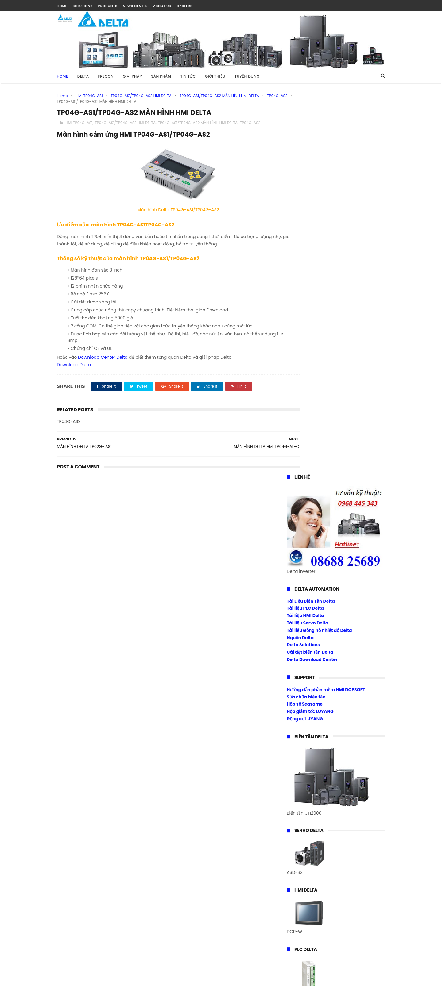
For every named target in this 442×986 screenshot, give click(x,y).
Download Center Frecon (314, 690)
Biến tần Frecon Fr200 (310, 661)
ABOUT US (162, 5)
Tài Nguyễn (68, 978)
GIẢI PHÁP (132, 76)
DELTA (83, 76)
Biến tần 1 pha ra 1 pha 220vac (319, 668)
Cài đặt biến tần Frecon (312, 683)
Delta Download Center (312, 280)
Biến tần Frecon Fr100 (309, 654)
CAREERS (184, 5)
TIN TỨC (188, 76)
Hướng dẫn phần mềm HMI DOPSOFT (326, 310)
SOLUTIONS (83, 5)
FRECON (106, 76)
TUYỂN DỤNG (247, 76)
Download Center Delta (103, 358)
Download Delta (74, 365)
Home (62, 76)
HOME (62, 5)
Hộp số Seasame (305, 325)
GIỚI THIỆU (215, 76)
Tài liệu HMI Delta (305, 236)
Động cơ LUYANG (305, 339)
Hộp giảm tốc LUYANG (310, 332)
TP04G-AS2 (67, 101)
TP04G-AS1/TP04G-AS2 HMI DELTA (141, 95)
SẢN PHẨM (161, 76)
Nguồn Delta (300, 258)
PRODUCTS (107, 5)
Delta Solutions (303, 265)
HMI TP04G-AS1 (89, 95)
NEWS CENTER (135, 5)
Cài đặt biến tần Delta (310, 273)
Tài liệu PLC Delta (305, 229)
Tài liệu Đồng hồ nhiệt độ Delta (319, 251)
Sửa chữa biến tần (306, 318)
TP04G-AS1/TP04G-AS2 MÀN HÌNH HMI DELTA (219, 95)
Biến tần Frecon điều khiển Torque (323, 675)
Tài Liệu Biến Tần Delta (311, 222)
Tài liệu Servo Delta (307, 244)
